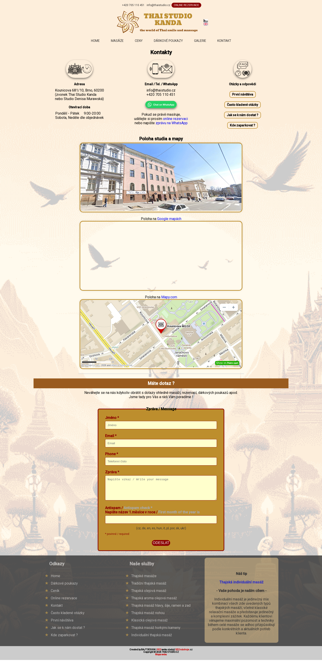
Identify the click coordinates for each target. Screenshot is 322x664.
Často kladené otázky (242, 105)
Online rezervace (64, 602)
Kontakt (224, 41)
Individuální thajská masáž (151, 639)
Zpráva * (112, 472)
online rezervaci (175, 119)
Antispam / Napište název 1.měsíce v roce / (152, 514)
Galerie (200, 41)
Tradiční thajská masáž (148, 587)
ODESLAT (161, 547)
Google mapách (169, 219)
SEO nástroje (182, 653)
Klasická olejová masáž (149, 624)
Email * (111, 436)
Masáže (117, 41)
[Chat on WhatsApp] (161, 104)
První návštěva (242, 94)
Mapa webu (161, 658)
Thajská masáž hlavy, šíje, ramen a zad (161, 609)
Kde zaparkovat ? (242, 125)
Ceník (55, 595)
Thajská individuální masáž (241, 586)
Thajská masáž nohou (148, 617)
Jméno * (112, 418)
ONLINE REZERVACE (186, 5)
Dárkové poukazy (168, 41)
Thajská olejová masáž (148, 595)
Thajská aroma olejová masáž (154, 602)
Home (95, 41)
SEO (159, 653)
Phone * (111, 454)
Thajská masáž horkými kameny (155, 632)
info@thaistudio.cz (158, 5)
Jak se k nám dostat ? (242, 115)
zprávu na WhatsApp (172, 123)
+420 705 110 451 (133, 5)
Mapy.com (169, 297)
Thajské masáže (144, 580)
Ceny (139, 41)
